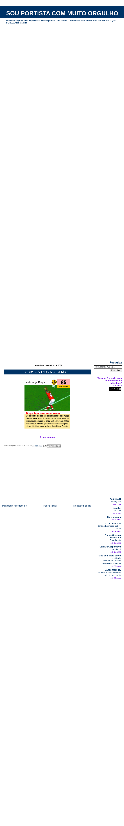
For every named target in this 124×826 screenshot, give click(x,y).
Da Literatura (114, 517)
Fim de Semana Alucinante (112, 536)
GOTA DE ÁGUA (112, 523)
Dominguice (115, 501)
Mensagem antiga (82, 506)
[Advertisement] (61, 339)
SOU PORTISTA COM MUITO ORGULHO (62, 13)
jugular (117, 508)
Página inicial (50, 506)
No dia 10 (116, 549)
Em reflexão (115, 540)
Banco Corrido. (113, 570)
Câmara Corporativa (110, 546)
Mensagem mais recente (14, 506)
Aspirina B (115, 499)
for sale (117, 510)
